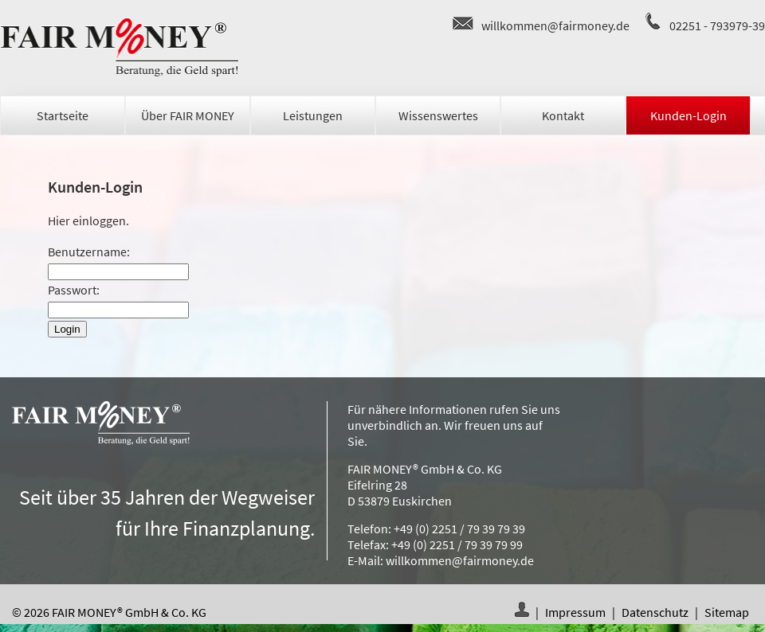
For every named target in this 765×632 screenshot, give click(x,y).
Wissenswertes (438, 115)
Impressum (575, 612)
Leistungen (313, 115)
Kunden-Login (688, 115)
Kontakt (563, 115)
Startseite (62, 115)
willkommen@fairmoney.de (555, 25)
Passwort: (74, 290)
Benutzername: (89, 251)
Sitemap (726, 612)
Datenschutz (655, 612)
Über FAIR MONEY (187, 115)
